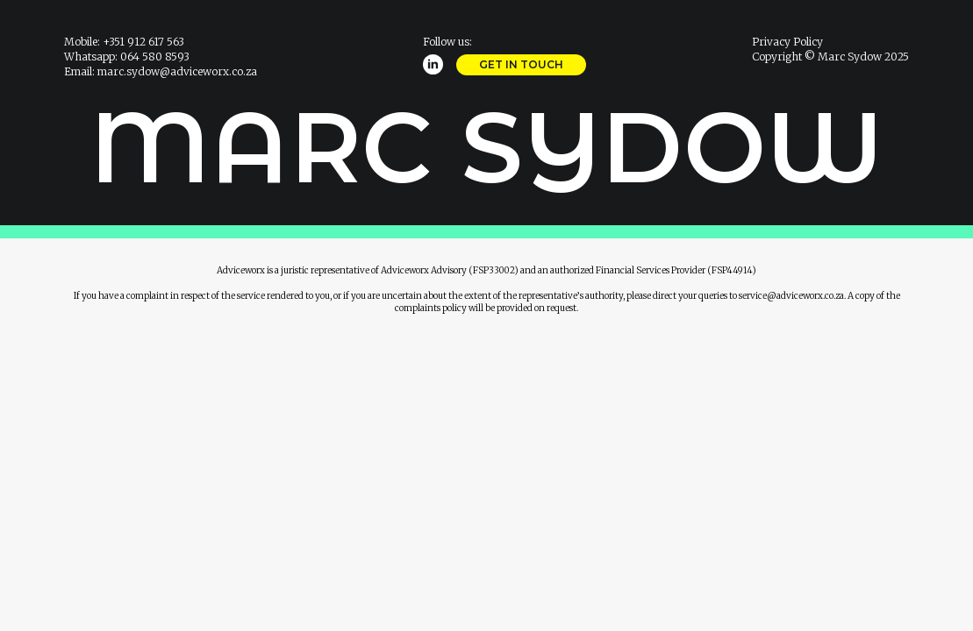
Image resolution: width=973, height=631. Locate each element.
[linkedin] (433, 64)
